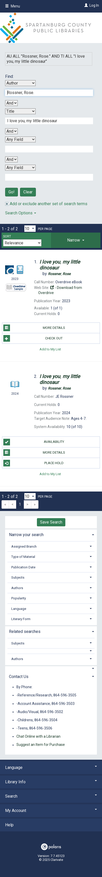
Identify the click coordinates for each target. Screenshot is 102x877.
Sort (7, 236)
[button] (75, 240)
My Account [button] (51, 810)
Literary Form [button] (20, 619)
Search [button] (51, 796)
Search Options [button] (20, 213)
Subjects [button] (17, 577)
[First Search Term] (46, 93)
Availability (33, 442)
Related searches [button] (24, 631)
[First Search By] (20, 83)
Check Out (33, 338)
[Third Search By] (20, 139)
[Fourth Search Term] (46, 177)
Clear (28, 192)
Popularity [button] (18, 598)
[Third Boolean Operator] (11, 159)
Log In (94, 5)
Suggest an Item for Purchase (40, 745)
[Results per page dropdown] (30, 228)
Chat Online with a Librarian (38, 736)
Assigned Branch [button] (24, 546)
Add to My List (50, 349)
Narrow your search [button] (26, 534)
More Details (34, 328)
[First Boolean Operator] (11, 103)
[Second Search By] (20, 111)
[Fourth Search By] (20, 168)
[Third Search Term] (46, 149)
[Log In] (85, 5)
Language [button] (18, 609)
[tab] (75, 240)
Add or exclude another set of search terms (46, 203)
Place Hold (33, 463)
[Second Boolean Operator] (11, 131)
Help (9, 824)
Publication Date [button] (23, 567)
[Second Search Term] (46, 121)
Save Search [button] (51, 522)
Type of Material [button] (23, 557)
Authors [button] (17, 588)
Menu (12, 6)
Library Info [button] (51, 781)
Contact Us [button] (18, 676)
